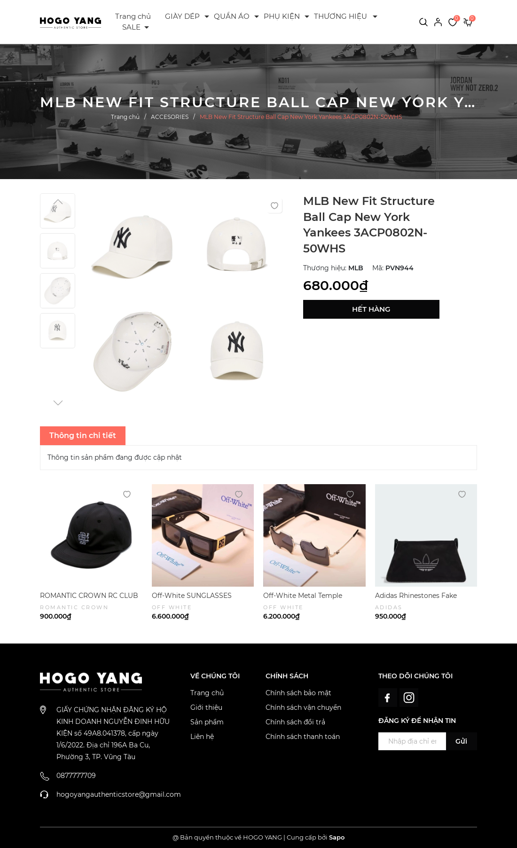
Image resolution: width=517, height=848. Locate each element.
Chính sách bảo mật (298, 693)
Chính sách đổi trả (295, 722)
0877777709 (76, 775)
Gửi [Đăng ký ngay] (461, 741)
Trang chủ (133, 16)
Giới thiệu (206, 707)
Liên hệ (202, 736)
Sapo (337, 837)
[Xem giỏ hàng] (467, 21)
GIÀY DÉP (182, 16)
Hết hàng (371, 309)
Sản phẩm (207, 722)
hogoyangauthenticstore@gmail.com (118, 794)
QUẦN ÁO (232, 16)
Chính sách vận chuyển (303, 707)
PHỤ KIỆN (282, 16)
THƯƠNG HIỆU (340, 16)
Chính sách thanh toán (303, 736)
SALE (131, 27)
